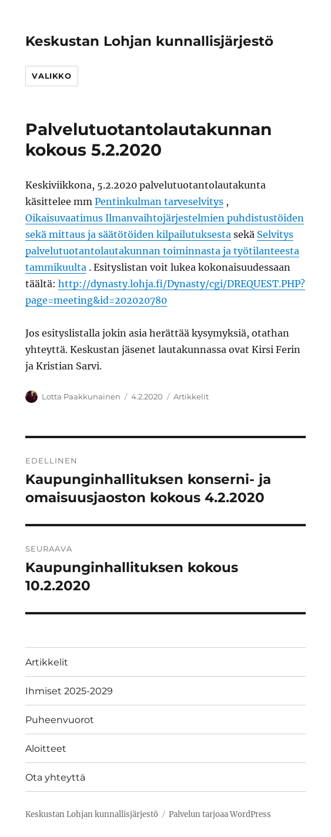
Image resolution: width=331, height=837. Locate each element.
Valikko (51, 75)
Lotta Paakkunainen (81, 396)
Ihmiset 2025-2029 (69, 691)
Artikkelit (191, 396)
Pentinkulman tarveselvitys (159, 201)
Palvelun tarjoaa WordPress (220, 814)
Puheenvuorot (59, 719)
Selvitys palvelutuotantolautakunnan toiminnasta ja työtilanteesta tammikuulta (162, 250)
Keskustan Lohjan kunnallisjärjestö (149, 41)
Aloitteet (45, 748)
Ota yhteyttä (55, 777)
